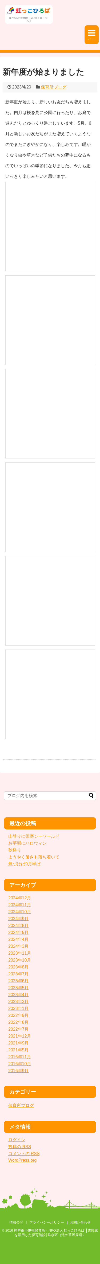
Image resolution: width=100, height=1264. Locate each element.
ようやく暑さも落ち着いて (33, 857)
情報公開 (16, 1222)
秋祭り (14, 850)
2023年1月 (18, 1008)
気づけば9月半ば (24, 864)
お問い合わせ (80, 1222)
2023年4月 (18, 994)
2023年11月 (19, 953)
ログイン (16, 1139)
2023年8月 (18, 967)
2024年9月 (18, 918)
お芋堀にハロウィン (27, 843)
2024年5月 (18, 932)
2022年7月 (18, 1029)
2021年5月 (18, 1050)
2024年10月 (19, 911)
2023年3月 (18, 1001)
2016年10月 (19, 1063)
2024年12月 (19, 898)
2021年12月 (19, 1036)
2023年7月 (18, 974)
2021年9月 (18, 1043)
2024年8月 (18, 925)
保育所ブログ (53, 87)
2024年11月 (19, 905)
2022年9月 (18, 1015)
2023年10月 (19, 960)
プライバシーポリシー (46, 1222)
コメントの (23, 1153)
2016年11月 (19, 1057)
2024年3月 (18, 946)
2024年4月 (18, 939)
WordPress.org (22, 1160)
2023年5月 (18, 987)
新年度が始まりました (43, 72)
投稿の (19, 1146)
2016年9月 (18, 1070)
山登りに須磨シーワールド (33, 836)
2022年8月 (18, 1022)
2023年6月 (18, 981)
